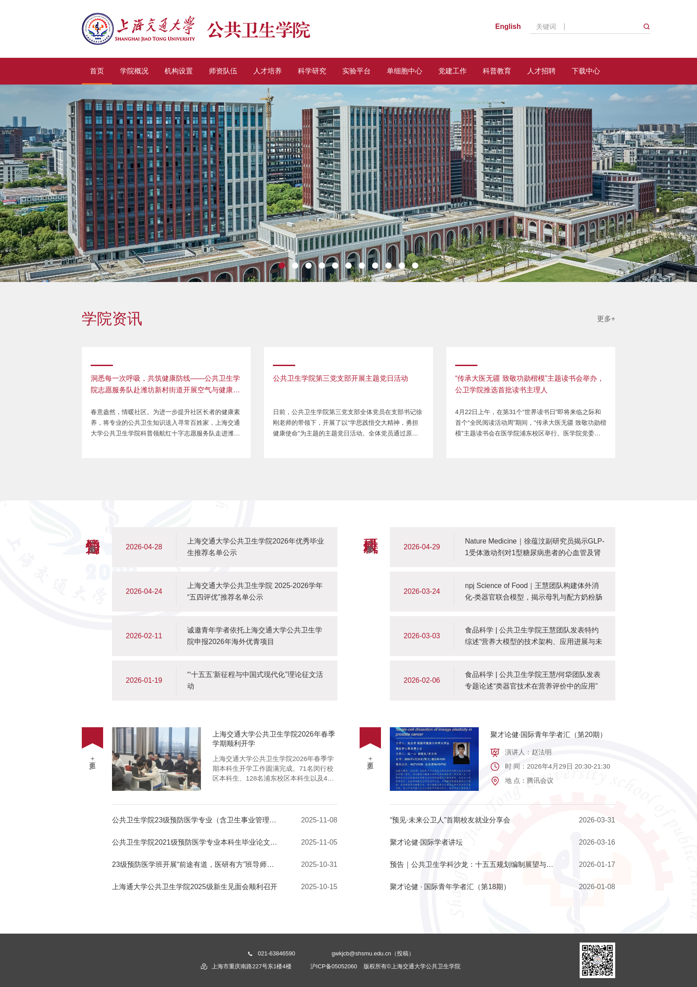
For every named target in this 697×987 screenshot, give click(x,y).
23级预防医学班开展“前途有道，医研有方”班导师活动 (224, 865)
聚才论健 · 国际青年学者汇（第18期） (502, 887)
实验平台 (356, 71)
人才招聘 (541, 71)
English (508, 26)
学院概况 (134, 71)
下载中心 (586, 71)
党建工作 (452, 71)
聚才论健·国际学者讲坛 (502, 842)
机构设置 (178, 71)
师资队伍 (223, 71)
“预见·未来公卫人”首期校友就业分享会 (502, 820)
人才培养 (267, 71)
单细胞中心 (404, 71)
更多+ (606, 318)
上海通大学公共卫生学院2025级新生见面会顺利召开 (224, 887)
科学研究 (312, 71)
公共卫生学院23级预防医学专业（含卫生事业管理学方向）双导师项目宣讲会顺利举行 (224, 820)
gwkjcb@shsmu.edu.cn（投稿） (373, 953)
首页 (97, 71)
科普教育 (497, 71)
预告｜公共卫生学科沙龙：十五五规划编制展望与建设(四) (502, 865)
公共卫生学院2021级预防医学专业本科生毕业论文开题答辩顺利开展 (224, 842)
